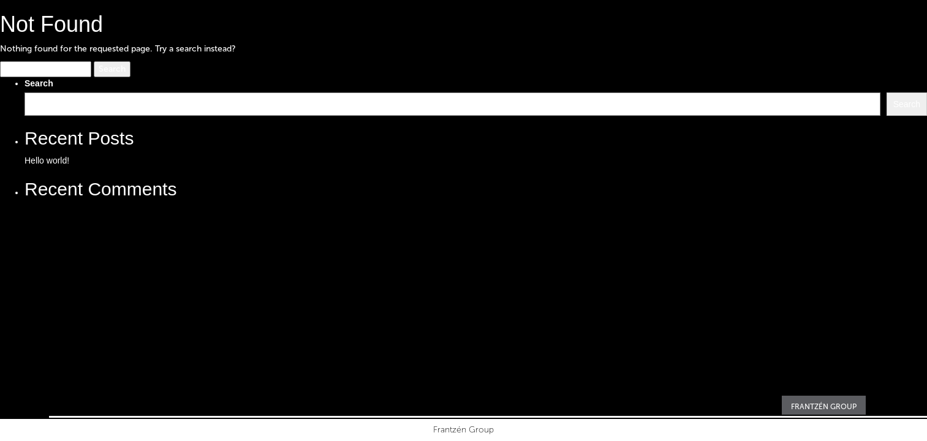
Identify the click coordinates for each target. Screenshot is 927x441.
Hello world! (47, 160)
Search (39, 83)
